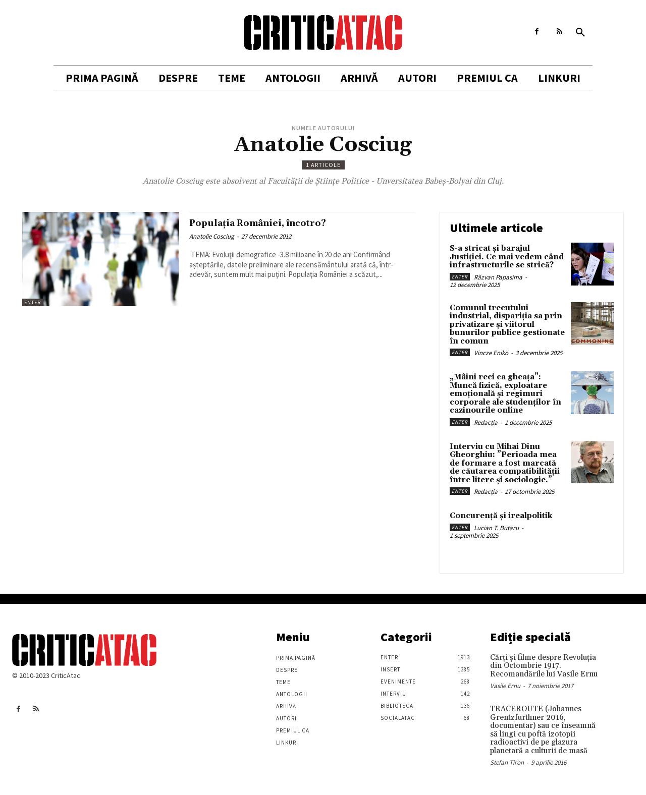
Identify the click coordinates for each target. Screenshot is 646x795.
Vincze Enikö (491, 353)
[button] (580, 33)
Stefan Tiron (507, 762)
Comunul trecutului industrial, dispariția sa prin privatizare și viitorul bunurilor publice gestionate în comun (507, 324)
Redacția (486, 422)
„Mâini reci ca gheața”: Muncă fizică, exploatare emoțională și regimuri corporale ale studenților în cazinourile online (505, 393)
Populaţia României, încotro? (270, 223)
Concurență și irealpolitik (501, 516)
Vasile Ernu (505, 686)
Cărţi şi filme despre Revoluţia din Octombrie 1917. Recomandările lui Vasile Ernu (544, 666)
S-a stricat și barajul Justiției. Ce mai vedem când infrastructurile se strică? (507, 257)
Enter (32, 302)
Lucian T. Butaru (496, 528)
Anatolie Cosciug (211, 236)
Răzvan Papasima (498, 277)
